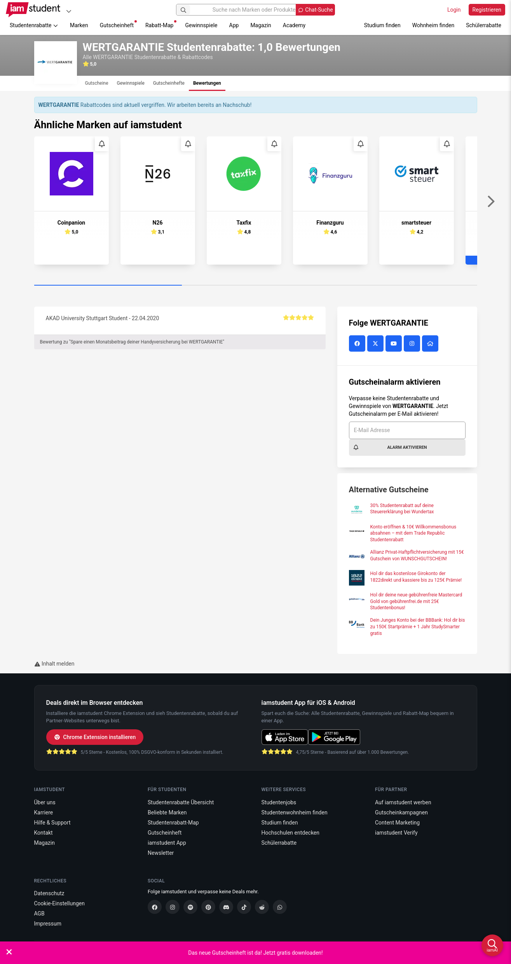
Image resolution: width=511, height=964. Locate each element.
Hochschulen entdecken (291, 833)
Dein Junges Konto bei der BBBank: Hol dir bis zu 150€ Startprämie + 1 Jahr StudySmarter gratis (417, 626)
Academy (294, 25)
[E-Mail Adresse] (407, 430)
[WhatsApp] (280, 907)
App (234, 25)
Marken (79, 25)
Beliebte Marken (167, 812)
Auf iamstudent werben (403, 802)
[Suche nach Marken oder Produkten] (255, 10)
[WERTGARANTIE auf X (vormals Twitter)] (376, 344)
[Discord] (226, 907)
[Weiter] (491, 201)
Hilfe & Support (52, 822)
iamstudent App (167, 843)
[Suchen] (183, 10)
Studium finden (382, 25)
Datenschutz (49, 893)
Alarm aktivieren (390, 447)
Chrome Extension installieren (95, 737)
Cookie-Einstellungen (59, 903)
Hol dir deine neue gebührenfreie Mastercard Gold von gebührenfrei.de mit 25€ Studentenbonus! (416, 601)
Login (454, 10)
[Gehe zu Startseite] (33, 9)
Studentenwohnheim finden (295, 812)
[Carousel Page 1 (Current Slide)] (108, 285)
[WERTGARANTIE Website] (431, 344)
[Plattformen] (69, 11)
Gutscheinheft (118, 24)
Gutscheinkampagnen (401, 812)
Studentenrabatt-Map (173, 822)
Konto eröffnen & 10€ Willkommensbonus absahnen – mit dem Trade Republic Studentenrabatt (413, 533)
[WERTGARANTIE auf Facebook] (358, 344)
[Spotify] (190, 907)
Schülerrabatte (483, 25)
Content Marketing (397, 822)
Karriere (43, 812)
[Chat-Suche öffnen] (315, 10)
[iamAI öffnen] (492, 945)
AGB (39, 913)
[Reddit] (262, 907)
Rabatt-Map (160, 24)
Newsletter (161, 853)
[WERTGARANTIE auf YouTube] (394, 344)
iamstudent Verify (396, 833)
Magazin (260, 25)
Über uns (45, 802)
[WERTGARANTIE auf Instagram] (413, 344)
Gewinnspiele (201, 25)
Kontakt (43, 833)
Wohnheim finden (433, 25)
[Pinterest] (208, 907)
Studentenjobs (279, 802)
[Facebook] (155, 907)
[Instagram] (173, 907)
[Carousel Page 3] (403, 285)
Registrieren (487, 10)
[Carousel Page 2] (256, 285)
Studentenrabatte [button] (34, 25)
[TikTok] (244, 907)
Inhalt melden (54, 664)
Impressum (47, 923)
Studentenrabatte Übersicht (181, 802)
